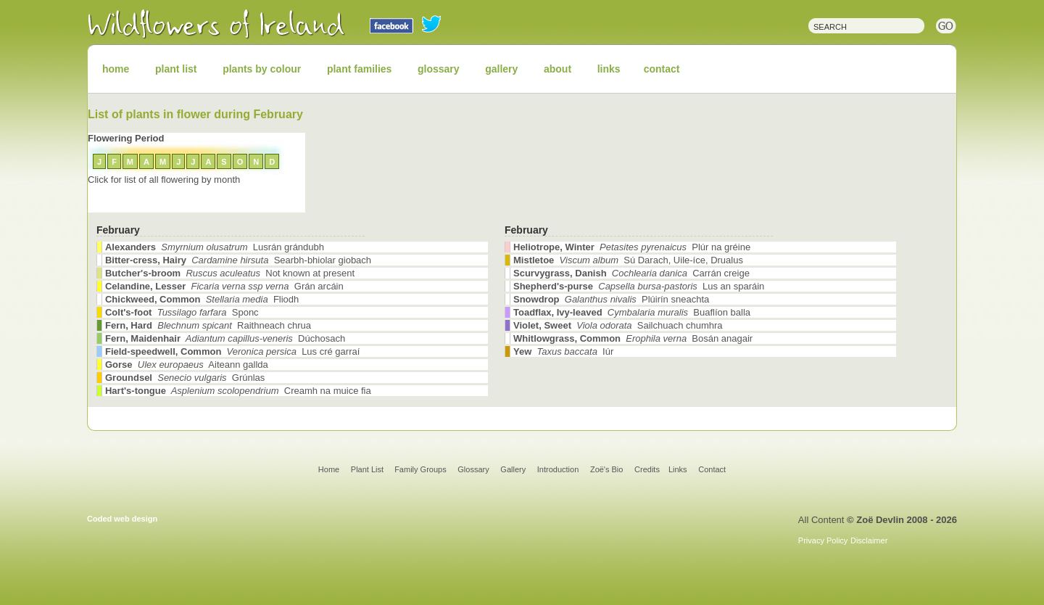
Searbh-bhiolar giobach (238, 260)
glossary (439, 69)
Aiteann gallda (186, 364)
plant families (359, 69)
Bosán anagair (633, 338)
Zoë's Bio (607, 469)
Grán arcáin (224, 286)
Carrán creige (631, 273)
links (609, 69)
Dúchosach (225, 338)
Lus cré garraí (232, 351)
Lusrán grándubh (214, 247)
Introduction (558, 469)
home (115, 69)
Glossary (473, 469)
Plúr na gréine (631, 247)
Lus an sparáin (638, 286)
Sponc (182, 312)
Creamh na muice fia (238, 390)
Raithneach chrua (208, 325)
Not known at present (230, 273)
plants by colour (262, 69)
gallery (501, 69)
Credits (647, 469)
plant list (176, 69)
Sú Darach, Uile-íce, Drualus (628, 260)
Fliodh (202, 299)
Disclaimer (868, 540)
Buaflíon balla (631, 312)
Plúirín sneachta (611, 299)
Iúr (563, 351)
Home (328, 469)
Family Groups (420, 469)
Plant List (368, 469)
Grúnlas (185, 377)
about (557, 69)
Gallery (513, 469)
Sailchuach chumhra (618, 325)
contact (662, 69)
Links (677, 469)
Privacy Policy (823, 540)
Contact (712, 469)
